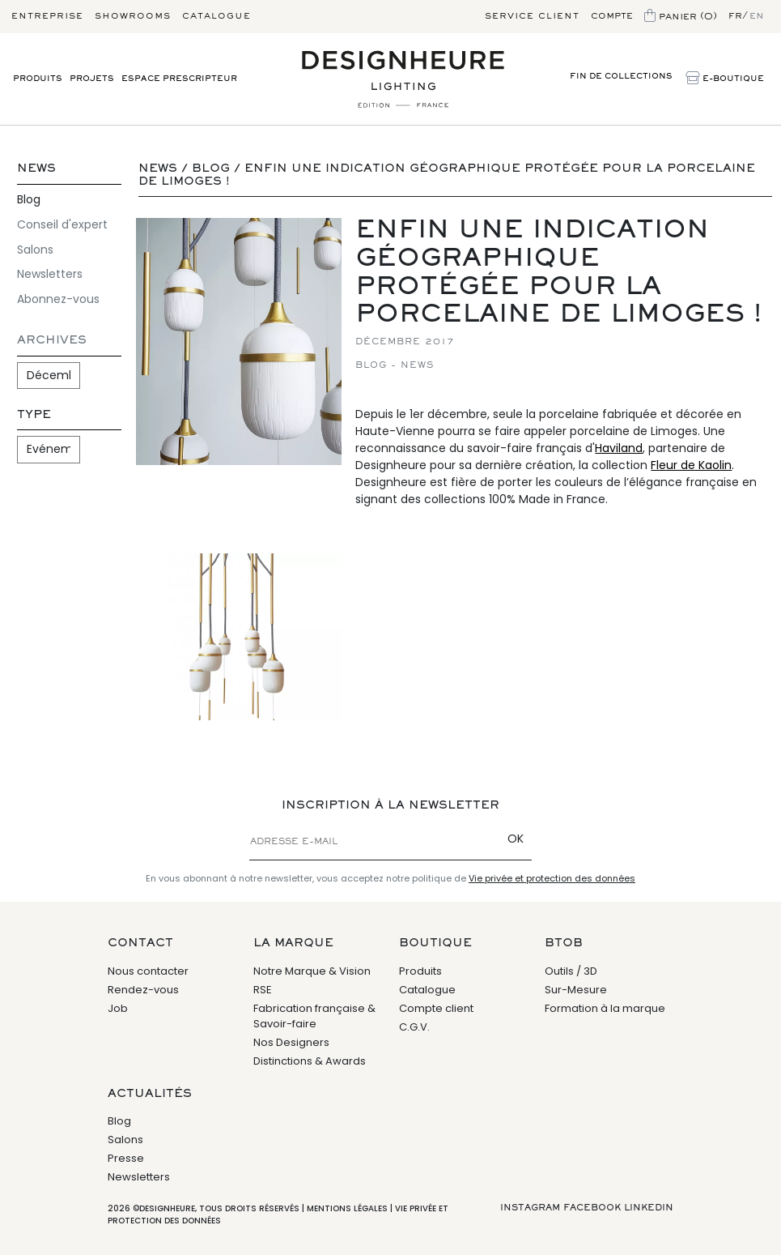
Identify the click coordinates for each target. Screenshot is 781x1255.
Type (34, 415)
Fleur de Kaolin (691, 465)
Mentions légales (347, 1208)
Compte (612, 16)
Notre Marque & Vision (312, 971)
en (756, 16)
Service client (532, 16)
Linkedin (648, 1208)
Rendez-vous (143, 989)
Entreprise (47, 16)
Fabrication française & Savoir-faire (314, 1016)
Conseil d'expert (62, 224)
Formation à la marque (605, 1008)
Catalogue (216, 16)
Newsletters (50, 274)
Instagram (530, 1208)
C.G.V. (414, 1027)
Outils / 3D (571, 971)
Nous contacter (148, 971)
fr (735, 16)
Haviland (619, 448)
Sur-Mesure (576, 989)
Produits (37, 79)
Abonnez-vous (58, 299)
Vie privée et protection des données (552, 878)
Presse (126, 1158)
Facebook (592, 1208)
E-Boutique (724, 79)
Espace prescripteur (179, 79)
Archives (52, 340)
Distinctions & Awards (309, 1061)
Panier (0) (680, 17)
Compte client (436, 1008)
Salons (35, 249)
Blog (28, 199)
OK (515, 838)
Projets (92, 79)
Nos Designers (291, 1042)
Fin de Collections (621, 76)
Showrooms (133, 16)
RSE (262, 989)
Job (118, 1008)
